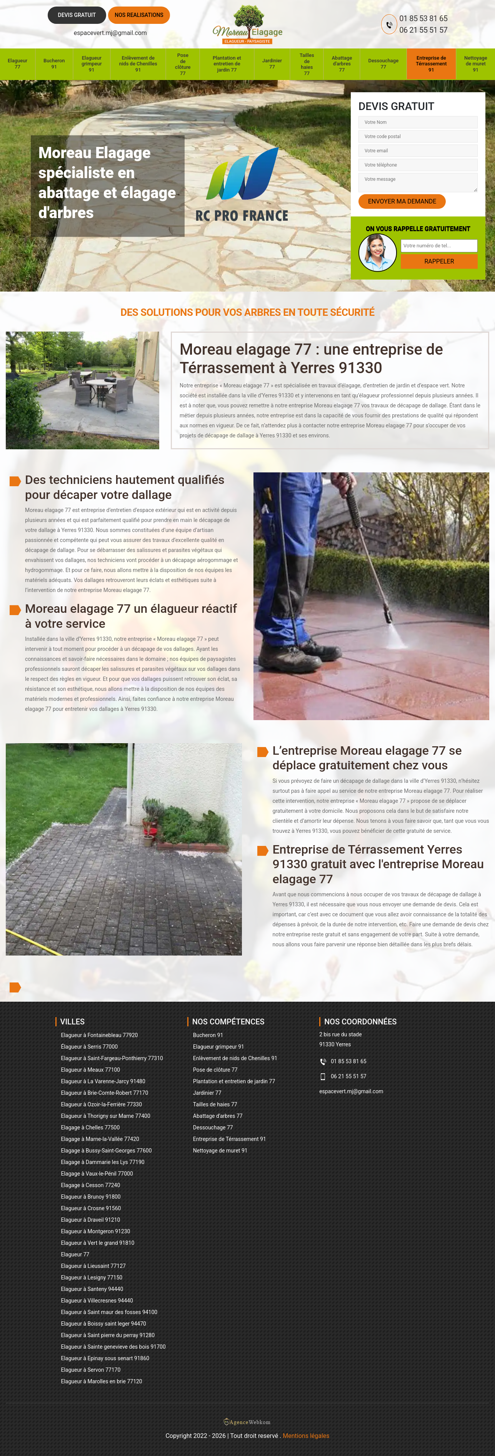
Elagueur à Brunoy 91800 (91, 1197)
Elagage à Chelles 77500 (90, 1127)
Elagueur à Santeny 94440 (92, 1289)
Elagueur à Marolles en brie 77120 (101, 1381)
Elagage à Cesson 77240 (90, 1185)
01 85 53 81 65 (423, 18)
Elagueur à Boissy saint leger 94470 (103, 1324)
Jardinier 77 (272, 64)
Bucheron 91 (54, 64)
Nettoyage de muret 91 (475, 64)
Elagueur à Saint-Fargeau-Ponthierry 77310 (112, 1058)
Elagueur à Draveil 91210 (90, 1220)
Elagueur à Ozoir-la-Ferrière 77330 (101, 1104)
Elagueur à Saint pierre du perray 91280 (108, 1335)
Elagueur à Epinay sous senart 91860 (105, 1358)
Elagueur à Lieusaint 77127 (93, 1266)
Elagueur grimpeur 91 (92, 64)
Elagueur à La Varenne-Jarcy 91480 (103, 1081)
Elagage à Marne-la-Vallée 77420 (100, 1139)
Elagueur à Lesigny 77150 (92, 1277)
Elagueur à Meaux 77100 (90, 1070)
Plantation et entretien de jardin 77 (227, 64)
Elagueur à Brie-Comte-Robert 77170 (104, 1093)
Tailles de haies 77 (307, 64)
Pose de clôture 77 (182, 64)
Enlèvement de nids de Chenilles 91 (138, 64)
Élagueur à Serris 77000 (89, 1047)
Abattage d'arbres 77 (342, 64)
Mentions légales (306, 1435)
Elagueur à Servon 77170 (91, 1370)
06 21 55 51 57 (423, 30)
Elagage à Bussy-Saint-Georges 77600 (106, 1150)
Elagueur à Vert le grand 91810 (98, 1243)
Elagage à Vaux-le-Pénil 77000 (97, 1174)
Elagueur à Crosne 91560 (91, 1208)
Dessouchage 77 (383, 64)
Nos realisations (139, 15)
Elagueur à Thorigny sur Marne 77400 (105, 1116)
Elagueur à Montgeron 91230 (95, 1231)
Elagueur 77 (17, 64)
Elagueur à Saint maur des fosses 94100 (109, 1312)
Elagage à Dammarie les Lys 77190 (103, 1162)
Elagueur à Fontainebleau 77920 (99, 1035)
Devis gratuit (77, 15)
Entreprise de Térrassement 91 (431, 64)
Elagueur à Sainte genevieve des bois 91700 (113, 1347)
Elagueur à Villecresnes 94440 (97, 1301)
